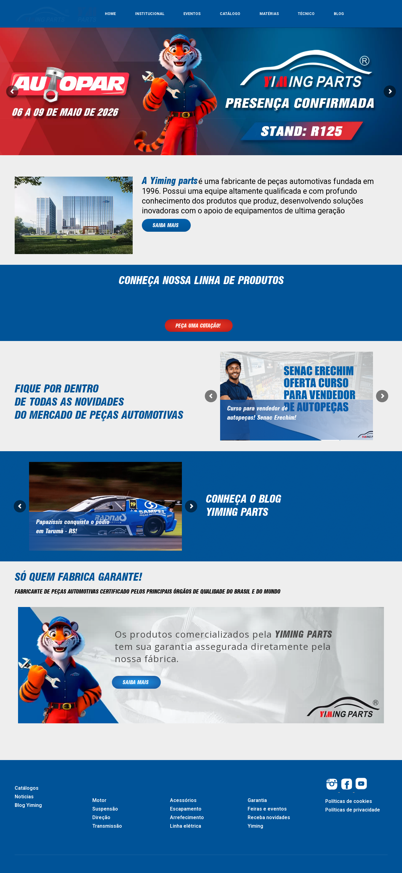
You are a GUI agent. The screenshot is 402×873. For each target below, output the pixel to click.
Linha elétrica (185, 826)
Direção (101, 817)
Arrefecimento (187, 817)
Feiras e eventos (267, 809)
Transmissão (107, 826)
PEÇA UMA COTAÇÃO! (198, 325)
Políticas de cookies (348, 801)
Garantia (257, 800)
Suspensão (105, 809)
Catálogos (27, 788)
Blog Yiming (28, 805)
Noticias (24, 797)
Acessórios (183, 800)
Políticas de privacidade (352, 810)
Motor (99, 800)
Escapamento (185, 809)
